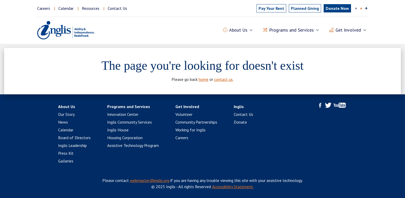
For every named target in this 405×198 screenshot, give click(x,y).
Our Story (66, 114)
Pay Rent (271, 8)
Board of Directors (74, 137)
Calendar (66, 8)
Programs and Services (128, 106)
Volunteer (183, 114)
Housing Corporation (125, 137)
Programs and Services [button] (291, 30)
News (63, 122)
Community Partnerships (196, 122)
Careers (43, 8)
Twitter (328, 105)
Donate (240, 122)
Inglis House (118, 129)
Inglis (239, 106)
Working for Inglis (190, 129)
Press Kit (66, 153)
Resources (90, 8)
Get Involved (187, 106)
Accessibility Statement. (233, 186)
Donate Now (337, 8)
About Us (66, 106)
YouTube (339, 105)
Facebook (320, 105)
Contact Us (117, 8)
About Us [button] (238, 30)
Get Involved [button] (348, 30)
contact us (223, 79)
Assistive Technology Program (133, 145)
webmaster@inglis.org (149, 180)
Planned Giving (305, 8)
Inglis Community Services (129, 122)
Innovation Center (122, 114)
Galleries (65, 161)
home (203, 79)
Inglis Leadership (72, 145)
